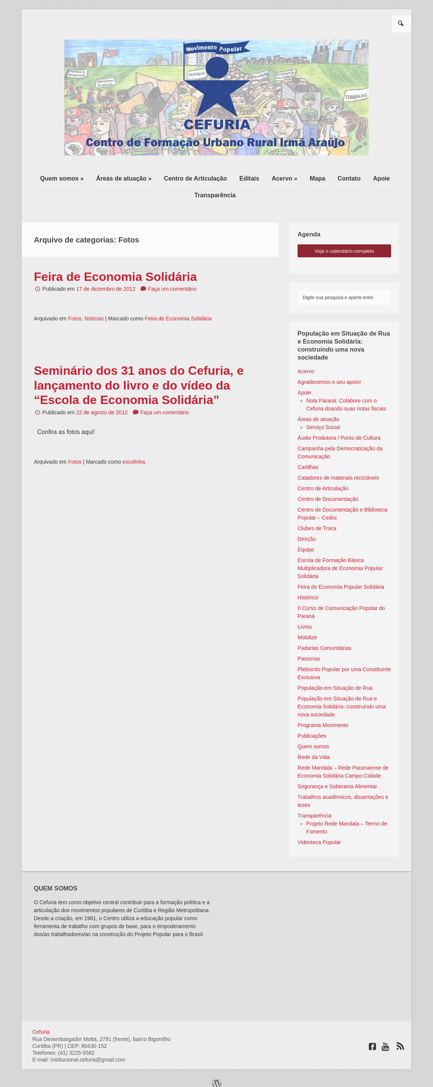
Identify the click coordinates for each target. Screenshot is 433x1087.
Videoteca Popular (319, 835)
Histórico (308, 590)
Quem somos (313, 739)
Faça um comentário (172, 281)
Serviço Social (323, 420)
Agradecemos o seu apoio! (329, 374)
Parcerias (309, 651)
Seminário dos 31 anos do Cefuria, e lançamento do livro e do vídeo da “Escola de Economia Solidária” (139, 377)
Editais (252, 176)
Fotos (74, 311)
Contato (335, 176)
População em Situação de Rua (335, 680)
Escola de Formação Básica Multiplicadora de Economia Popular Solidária (340, 561)
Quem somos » (80, 176)
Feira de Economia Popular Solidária (341, 579)
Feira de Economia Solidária (115, 269)
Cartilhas (308, 459)
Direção (307, 531)
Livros (305, 619)
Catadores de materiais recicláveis (338, 470)
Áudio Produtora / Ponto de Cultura (339, 430)
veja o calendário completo (344, 243)
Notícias (94, 311)
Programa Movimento (323, 718)
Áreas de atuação (318, 412)
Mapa (309, 176)
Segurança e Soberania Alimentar (337, 779)
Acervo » (282, 176)
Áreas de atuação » (137, 176)
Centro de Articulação (203, 176)
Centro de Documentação (328, 491)
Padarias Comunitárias (325, 640)
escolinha (134, 454)
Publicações (312, 728)
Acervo (306, 364)
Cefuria (40, 1024)
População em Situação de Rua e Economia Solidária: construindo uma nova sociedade (342, 699)
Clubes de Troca (317, 521)
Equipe (306, 542)
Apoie (362, 176)
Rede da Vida (314, 749)
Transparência (215, 189)
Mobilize (307, 630)
